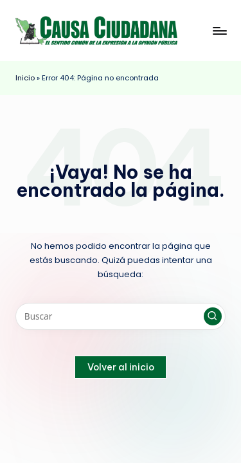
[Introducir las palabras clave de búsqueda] (120, 316)
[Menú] (219, 30)
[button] (213, 316)
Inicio (25, 78)
